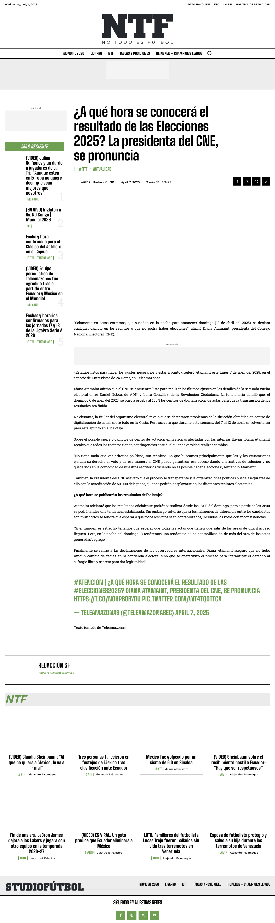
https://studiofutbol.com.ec (56, 672)
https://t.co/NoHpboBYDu (107, 599)
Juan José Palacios (42, 858)
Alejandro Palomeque (42, 774)
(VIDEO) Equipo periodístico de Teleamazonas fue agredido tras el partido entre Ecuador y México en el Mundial (44, 283)
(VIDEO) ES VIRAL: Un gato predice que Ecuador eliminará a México (104, 840)
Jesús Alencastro (176, 769)
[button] (209, 53)
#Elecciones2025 (97, 591)
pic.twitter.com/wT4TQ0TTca (181, 599)
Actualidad (102, 169)
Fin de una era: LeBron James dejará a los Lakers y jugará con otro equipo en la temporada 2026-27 (36, 843)
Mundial (33, 199)
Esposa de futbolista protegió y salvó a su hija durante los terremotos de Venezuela (238, 840)
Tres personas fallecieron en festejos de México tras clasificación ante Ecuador (103, 762)
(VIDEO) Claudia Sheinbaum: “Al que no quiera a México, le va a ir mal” (36, 762)
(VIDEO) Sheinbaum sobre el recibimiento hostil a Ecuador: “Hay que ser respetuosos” (238, 762)
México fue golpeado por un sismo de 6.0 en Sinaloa (171, 759)
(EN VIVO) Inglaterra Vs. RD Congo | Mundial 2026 (43, 214)
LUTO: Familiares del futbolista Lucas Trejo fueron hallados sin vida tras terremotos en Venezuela (171, 843)
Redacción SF (103, 182)
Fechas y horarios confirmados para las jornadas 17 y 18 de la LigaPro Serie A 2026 (44, 325)
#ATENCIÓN (88, 582)
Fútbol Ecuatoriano (39, 258)
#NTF (83, 169)
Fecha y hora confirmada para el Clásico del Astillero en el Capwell (43, 244)
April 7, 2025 (192, 613)
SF (28, 226)
